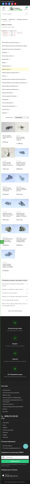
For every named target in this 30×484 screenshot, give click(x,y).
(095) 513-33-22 (9, 416)
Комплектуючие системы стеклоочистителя (14, 79)
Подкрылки (6, 99)
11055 (11, 35)
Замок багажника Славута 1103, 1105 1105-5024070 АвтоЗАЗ (7, 189)
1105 (4, 35)
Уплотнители (6, 109)
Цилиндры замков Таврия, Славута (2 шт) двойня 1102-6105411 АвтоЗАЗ (20, 164)
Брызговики (6, 59)
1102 (11, 32)
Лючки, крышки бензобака (10, 96)
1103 (18, 32)
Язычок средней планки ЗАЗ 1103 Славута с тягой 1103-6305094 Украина (8, 164)
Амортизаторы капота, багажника (12, 49)
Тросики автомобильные (10, 106)
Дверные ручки (7, 66)
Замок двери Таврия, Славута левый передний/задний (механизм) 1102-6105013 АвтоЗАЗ (8, 240)
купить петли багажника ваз (15, 311)
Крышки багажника (8, 92)
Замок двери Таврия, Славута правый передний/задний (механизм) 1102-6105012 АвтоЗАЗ (21, 240)
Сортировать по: (9, 117)
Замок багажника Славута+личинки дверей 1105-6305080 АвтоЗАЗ (8, 266)
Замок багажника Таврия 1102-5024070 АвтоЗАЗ (21, 189)
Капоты (5, 76)
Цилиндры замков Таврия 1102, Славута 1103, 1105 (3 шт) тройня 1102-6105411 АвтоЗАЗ (8, 215)
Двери (5, 62)
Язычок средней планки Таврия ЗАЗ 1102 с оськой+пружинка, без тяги (8, 137)
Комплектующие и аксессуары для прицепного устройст (15, 82)
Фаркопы (5, 112)
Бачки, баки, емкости (8, 56)
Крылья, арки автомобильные (11, 89)
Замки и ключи (7, 69)
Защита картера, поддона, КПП (11, 72)
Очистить (5, 32)
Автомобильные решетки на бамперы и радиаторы (15, 45)
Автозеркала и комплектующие (12, 42)
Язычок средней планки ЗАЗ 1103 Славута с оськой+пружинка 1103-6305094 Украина (21, 139)
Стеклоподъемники (8, 102)
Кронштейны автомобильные (11, 86)
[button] (10, 475)
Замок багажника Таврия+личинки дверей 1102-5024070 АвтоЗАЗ (21, 215)
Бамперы (6, 52)
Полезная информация (7, 1)
